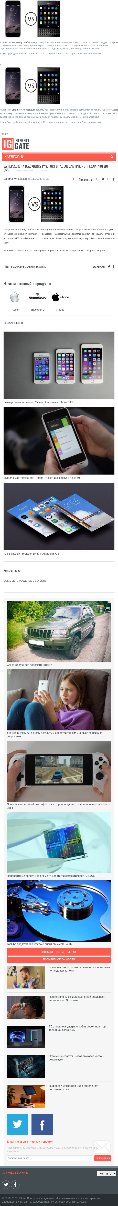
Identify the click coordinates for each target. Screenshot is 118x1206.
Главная (42, 170)
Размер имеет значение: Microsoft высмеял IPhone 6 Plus (40, 402)
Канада (30, 267)
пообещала (29, 42)
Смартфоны (18, 267)
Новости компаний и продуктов (27, 283)
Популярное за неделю (59, 951)
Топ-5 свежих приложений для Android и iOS (31, 553)
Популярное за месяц (59, 959)
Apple (115, 42)
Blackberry (17, 42)
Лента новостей (25, 170)
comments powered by (25, 580)
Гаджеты (41, 267)
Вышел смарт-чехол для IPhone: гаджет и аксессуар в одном (42, 477)
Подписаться (102, 1158)
